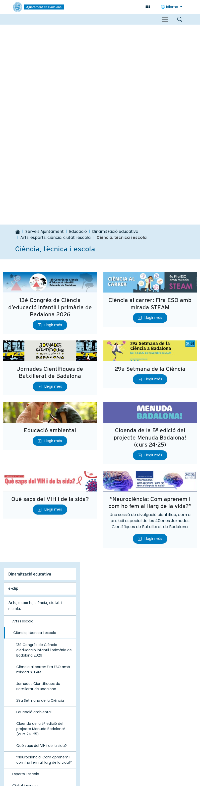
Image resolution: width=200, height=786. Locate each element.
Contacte (96, 758)
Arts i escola (22, 427)
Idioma (170, 6)
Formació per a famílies (29, 640)
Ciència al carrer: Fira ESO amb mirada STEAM (149, 109)
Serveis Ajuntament (44, 37)
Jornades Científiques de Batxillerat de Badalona (50, 178)
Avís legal (123, 758)
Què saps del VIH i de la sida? (50, 305)
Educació (78, 37)
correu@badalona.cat (104, 744)
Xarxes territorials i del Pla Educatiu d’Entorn (33, 622)
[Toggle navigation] (165, 19)
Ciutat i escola (25, 591)
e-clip (13, 394)
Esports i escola (25, 580)
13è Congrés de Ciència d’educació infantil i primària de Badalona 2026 (50, 113)
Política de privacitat (161, 758)
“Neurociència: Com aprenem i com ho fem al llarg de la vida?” (149, 308)
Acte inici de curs (24, 668)
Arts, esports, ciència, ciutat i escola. (55, 43)
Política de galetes (100, 770)
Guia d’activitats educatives (33, 605)
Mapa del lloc (31, 758)
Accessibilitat (65, 758)
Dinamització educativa (115, 37)
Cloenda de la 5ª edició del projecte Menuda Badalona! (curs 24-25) (150, 243)
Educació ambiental (50, 236)
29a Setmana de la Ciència (150, 174)
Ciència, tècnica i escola (34, 438)
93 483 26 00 (96, 738)
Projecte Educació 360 (29, 654)
